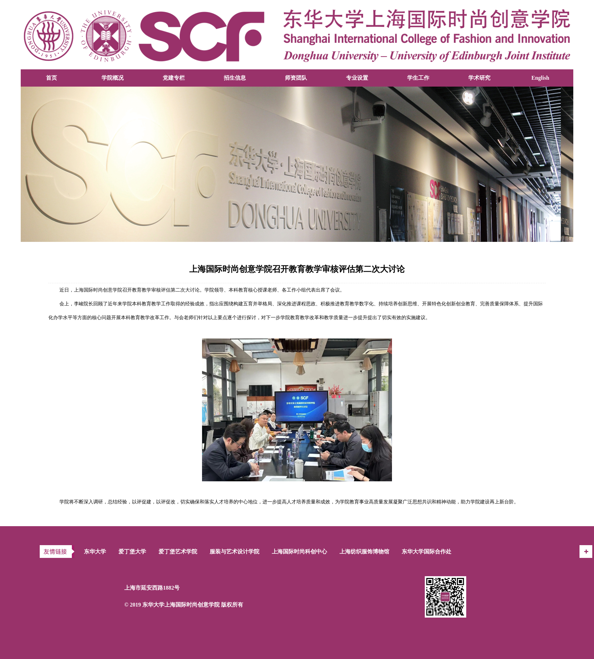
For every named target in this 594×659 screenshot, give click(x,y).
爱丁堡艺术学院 (178, 551)
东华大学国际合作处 (426, 551)
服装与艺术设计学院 (234, 551)
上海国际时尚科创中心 (299, 551)
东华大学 (95, 551)
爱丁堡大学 (132, 551)
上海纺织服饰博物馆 (364, 551)
